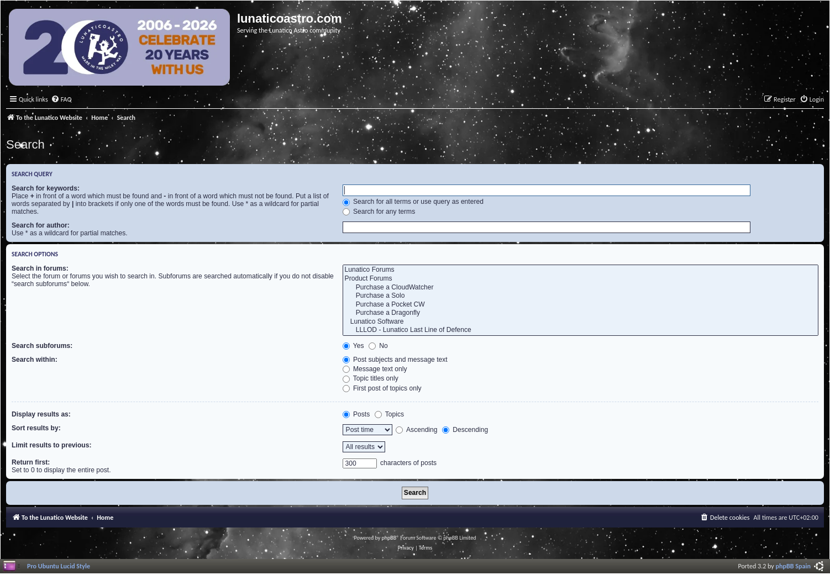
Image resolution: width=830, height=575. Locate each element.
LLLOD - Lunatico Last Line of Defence (580, 330)
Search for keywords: (46, 188)
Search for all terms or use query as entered (413, 201)
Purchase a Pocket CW (580, 304)
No (378, 346)
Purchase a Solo (580, 296)
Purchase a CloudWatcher (580, 287)
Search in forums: (40, 268)
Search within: (34, 359)
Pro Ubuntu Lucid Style (58, 566)
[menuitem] (61, 99)
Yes (353, 346)
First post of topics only (382, 388)
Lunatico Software (580, 322)
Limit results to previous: (51, 445)
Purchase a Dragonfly (580, 313)
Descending (465, 430)
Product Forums (580, 279)
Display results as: (41, 414)
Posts (356, 414)
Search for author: (41, 225)
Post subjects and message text (395, 359)
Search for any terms (379, 211)
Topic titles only (370, 378)
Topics (389, 414)
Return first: (31, 462)
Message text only (375, 369)
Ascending (416, 430)
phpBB (389, 537)
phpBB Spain (793, 566)
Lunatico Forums (580, 270)
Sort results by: (36, 428)
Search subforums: (42, 346)
